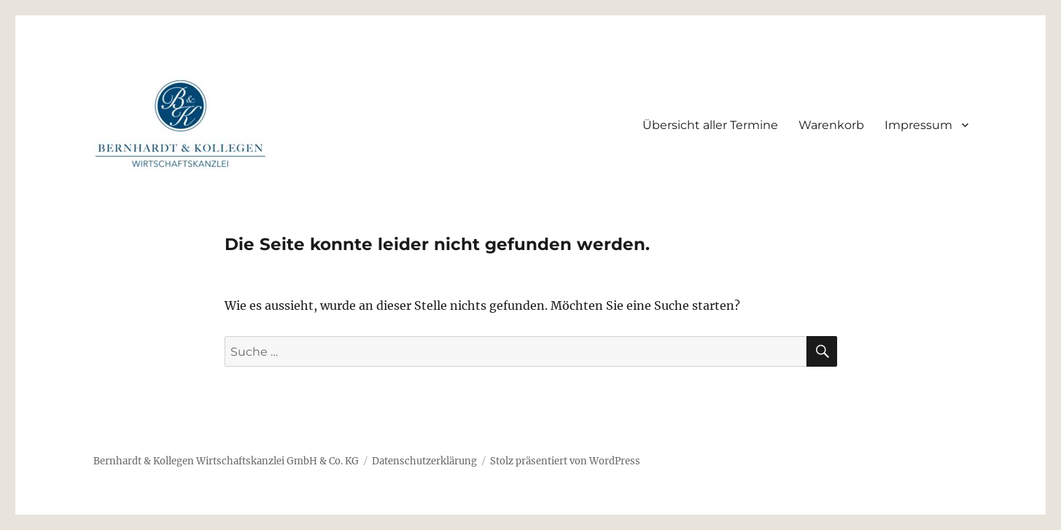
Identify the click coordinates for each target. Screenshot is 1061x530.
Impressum (918, 125)
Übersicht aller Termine (710, 125)
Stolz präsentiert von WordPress (565, 461)
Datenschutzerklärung (424, 461)
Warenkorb (831, 125)
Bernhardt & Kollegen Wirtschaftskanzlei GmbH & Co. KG (226, 461)
